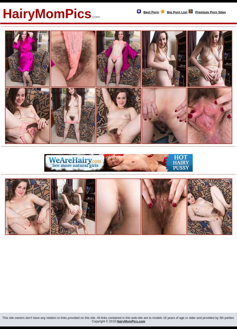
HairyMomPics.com (131, 321)
